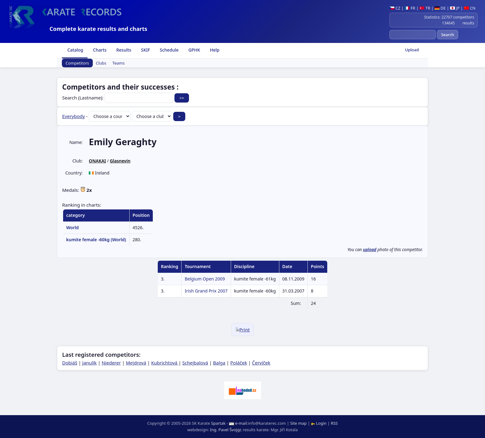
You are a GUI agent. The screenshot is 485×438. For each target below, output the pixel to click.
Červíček (261, 363)
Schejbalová (195, 363)
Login (319, 423)
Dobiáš (69, 363)
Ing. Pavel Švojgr (225, 429)
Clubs (101, 63)
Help (214, 50)
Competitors (77, 63)
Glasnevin (120, 161)
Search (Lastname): (118, 98)
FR (410, 8)
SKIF (145, 50)
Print (242, 329)
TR (424, 8)
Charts (99, 50)
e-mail (241, 423)
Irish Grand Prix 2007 (206, 291)
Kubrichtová (164, 363)
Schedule (168, 50)
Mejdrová (136, 363)
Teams (119, 63)
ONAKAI (97, 161)
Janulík (89, 363)
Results (123, 50)
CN (469, 8)
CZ (394, 8)
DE (440, 8)
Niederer (111, 363)
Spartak (218, 423)
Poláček (238, 363)
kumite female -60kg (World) (96, 239)
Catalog (74, 50)
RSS (334, 423)
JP (455, 8)
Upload (412, 50)
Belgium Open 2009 (205, 279)
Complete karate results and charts (98, 28)
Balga (219, 363)
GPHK (193, 50)
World (72, 227)
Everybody (73, 116)
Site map (298, 423)
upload (369, 249)
